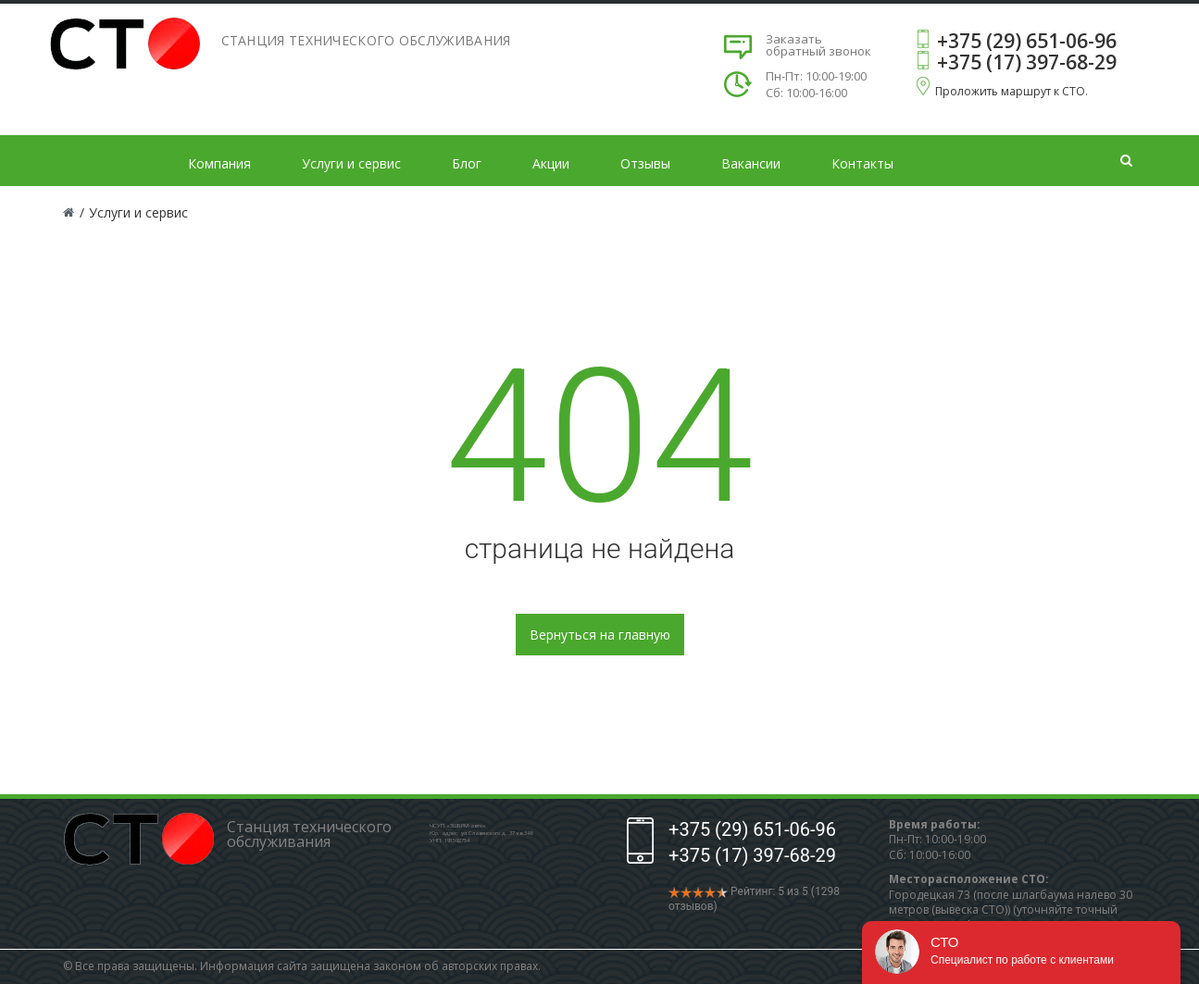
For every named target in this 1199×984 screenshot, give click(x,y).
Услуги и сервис (351, 163)
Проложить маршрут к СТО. (1011, 91)
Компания (219, 163)
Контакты (862, 163)
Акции (550, 163)
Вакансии (751, 163)
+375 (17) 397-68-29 (1027, 62)
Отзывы (645, 163)
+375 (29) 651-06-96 (1027, 41)
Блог (466, 163)
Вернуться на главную (600, 634)
